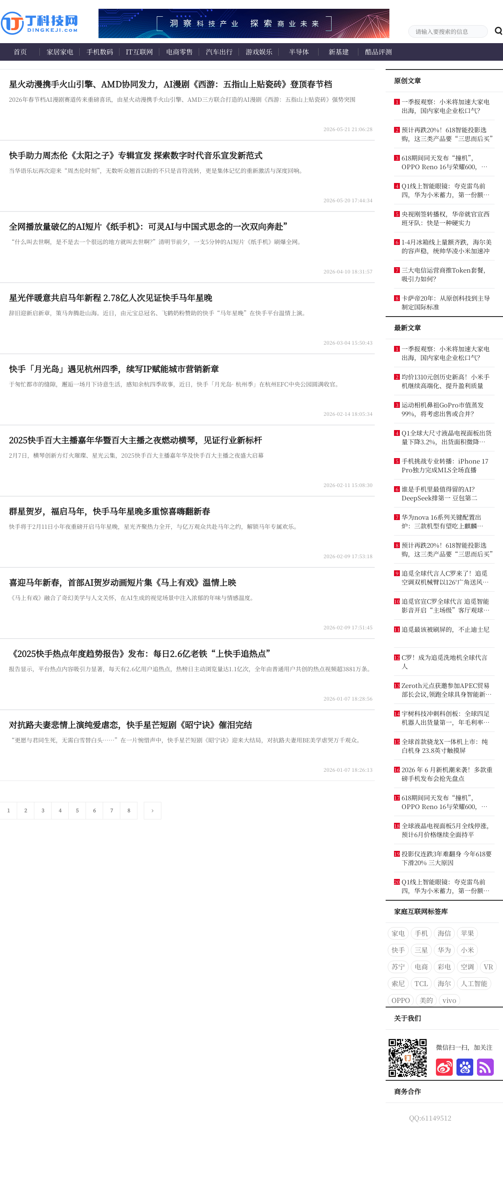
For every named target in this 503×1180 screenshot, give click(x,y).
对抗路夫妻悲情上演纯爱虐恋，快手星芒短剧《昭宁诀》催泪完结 (130, 725)
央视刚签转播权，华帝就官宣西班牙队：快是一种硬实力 (446, 218)
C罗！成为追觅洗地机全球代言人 (444, 661)
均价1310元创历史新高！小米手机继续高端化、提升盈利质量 (446, 381)
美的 (426, 1000)
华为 (444, 950)
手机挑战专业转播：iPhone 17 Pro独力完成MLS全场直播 (445, 465)
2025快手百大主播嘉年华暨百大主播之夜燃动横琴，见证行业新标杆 (135, 440)
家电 (398, 933)
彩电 (444, 966)
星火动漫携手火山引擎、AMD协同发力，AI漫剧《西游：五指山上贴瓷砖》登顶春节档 (170, 84)
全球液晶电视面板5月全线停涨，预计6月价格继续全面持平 (447, 830)
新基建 (339, 52)
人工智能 (474, 983)
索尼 (398, 983)
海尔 (444, 983)
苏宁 (398, 966)
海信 (444, 933)
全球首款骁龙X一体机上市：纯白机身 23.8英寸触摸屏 (445, 746)
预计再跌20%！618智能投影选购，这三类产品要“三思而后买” (447, 134)
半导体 (299, 52)
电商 (421, 966)
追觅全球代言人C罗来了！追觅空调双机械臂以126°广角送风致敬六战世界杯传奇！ (445, 577)
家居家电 (60, 52)
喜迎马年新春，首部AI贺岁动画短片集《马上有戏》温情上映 (122, 582)
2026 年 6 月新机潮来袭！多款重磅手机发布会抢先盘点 (447, 774)
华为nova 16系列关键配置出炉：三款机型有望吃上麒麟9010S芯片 (441, 521)
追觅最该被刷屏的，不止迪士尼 (446, 629)
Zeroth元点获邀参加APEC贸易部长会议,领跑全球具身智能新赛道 (447, 689)
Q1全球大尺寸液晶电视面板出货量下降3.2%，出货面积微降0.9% (447, 437)
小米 (467, 950)
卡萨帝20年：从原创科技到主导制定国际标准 (446, 302)
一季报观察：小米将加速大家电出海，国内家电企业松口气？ (446, 106)
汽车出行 (219, 52)
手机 (421, 933)
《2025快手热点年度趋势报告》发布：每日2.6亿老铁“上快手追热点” (141, 653)
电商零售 (179, 52)
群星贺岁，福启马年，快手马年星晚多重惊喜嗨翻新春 (109, 511)
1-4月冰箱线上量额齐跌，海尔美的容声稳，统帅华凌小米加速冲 (447, 246)
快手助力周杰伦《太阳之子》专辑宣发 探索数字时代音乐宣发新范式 (135, 155)
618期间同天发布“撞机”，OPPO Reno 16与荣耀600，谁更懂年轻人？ (444, 162)
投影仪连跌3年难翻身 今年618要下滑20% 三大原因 (447, 858)
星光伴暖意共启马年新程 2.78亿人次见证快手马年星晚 (110, 297)
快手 (398, 950)
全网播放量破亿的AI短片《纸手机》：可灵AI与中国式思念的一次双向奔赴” (150, 226)
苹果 (467, 933)
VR (488, 966)
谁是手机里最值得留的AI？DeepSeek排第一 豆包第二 (440, 493)
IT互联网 (139, 52)
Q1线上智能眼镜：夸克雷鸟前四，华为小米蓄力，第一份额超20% (446, 190)
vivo (449, 1000)
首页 (20, 52)
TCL (421, 983)
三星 (421, 950)
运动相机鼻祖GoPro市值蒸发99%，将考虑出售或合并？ (443, 409)
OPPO (401, 1000)
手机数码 (99, 52)
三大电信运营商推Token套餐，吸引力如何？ (446, 274)
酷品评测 (378, 52)
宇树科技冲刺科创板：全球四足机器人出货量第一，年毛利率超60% (446, 718)
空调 (467, 966)
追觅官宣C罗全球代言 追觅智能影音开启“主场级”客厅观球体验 (446, 605)
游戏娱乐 (259, 52)
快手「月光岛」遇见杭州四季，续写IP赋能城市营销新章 (114, 369)
